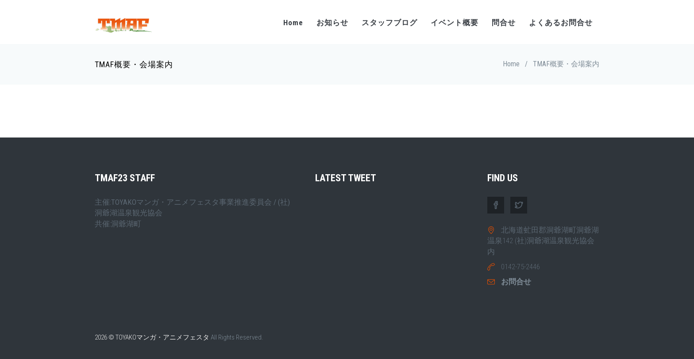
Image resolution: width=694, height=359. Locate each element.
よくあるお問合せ (561, 22)
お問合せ (516, 281)
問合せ (504, 22)
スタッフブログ (389, 22)
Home (293, 22)
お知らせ (332, 22)
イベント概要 (454, 22)
